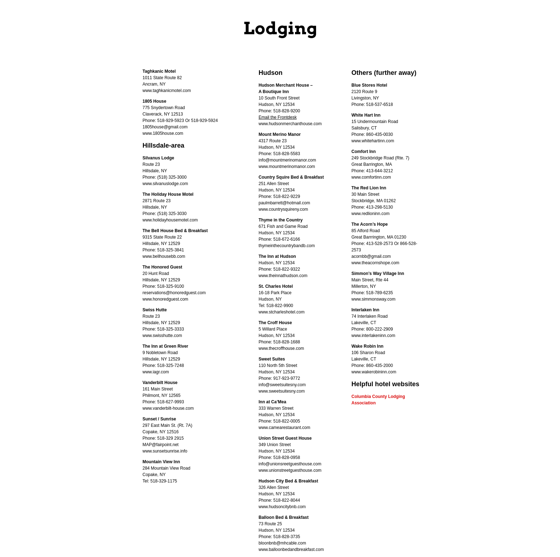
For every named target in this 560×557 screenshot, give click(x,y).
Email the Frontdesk (278, 117)
